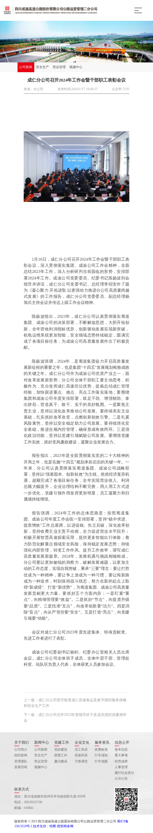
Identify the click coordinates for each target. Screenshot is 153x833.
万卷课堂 (81, 761)
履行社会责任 (124, 773)
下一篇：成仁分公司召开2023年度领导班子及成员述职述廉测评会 (75, 717)
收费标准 (101, 749)
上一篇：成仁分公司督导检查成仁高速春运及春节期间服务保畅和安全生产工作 (75, 703)
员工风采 (81, 749)
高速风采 (81, 755)
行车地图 (101, 761)
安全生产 (42, 67)
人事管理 (121, 767)
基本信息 (121, 749)
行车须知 (101, 755)
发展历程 (20, 767)
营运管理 (59, 67)
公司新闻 (25, 67)
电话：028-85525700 (28, 802)
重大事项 (121, 755)
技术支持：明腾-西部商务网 (53, 826)
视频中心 (75, 67)
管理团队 (20, 761)
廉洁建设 (60, 761)
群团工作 (60, 755)
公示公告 (121, 778)
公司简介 (20, 749)
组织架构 (20, 755)
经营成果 (121, 761)
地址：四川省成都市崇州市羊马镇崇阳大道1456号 (50, 796)
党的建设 (60, 749)
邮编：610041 (23, 808)
